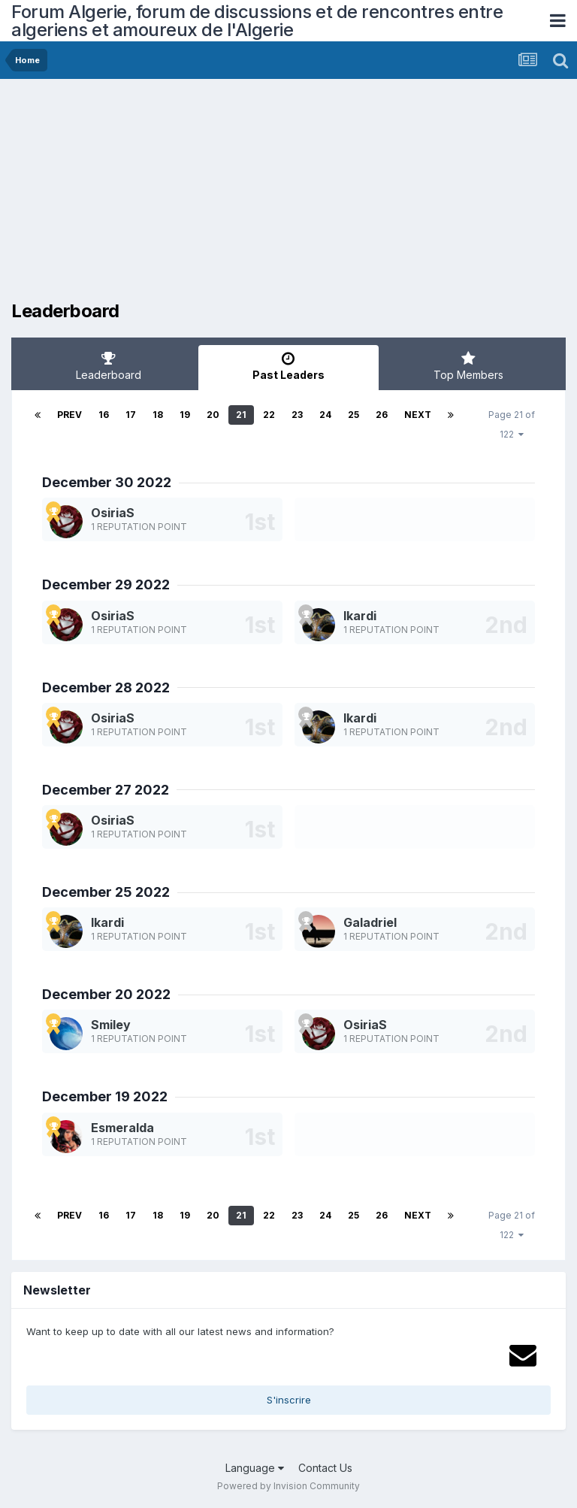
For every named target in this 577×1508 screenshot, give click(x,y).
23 (297, 414)
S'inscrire (289, 1400)
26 (382, 414)
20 (213, 414)
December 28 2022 (106, 687)
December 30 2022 (106, 482)
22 (269, 414)
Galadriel (370, 922)
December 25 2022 (106, 892)
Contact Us (325, 1467)
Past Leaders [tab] (288, 366)
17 (130, 414)
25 (353, 414)
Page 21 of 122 (511, 424)
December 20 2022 (106, 994)
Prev (69, 414)
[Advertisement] (187, 195)
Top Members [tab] (468, 366)
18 (158, 414)
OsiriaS (112, 512)
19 (185, 414)
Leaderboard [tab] (108, 366)
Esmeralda (122, 1127)
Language (254, 1467)
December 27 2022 (105, 790)
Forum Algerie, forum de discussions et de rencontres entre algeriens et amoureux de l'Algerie (257, 21)
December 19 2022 (105, 1096)
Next (417, 414)
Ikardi (359, 615)
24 (325, 414)
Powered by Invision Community (288, 1485)
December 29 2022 (106, 584)
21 (241, 414)
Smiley (111, 1024)
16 (103, 414)
